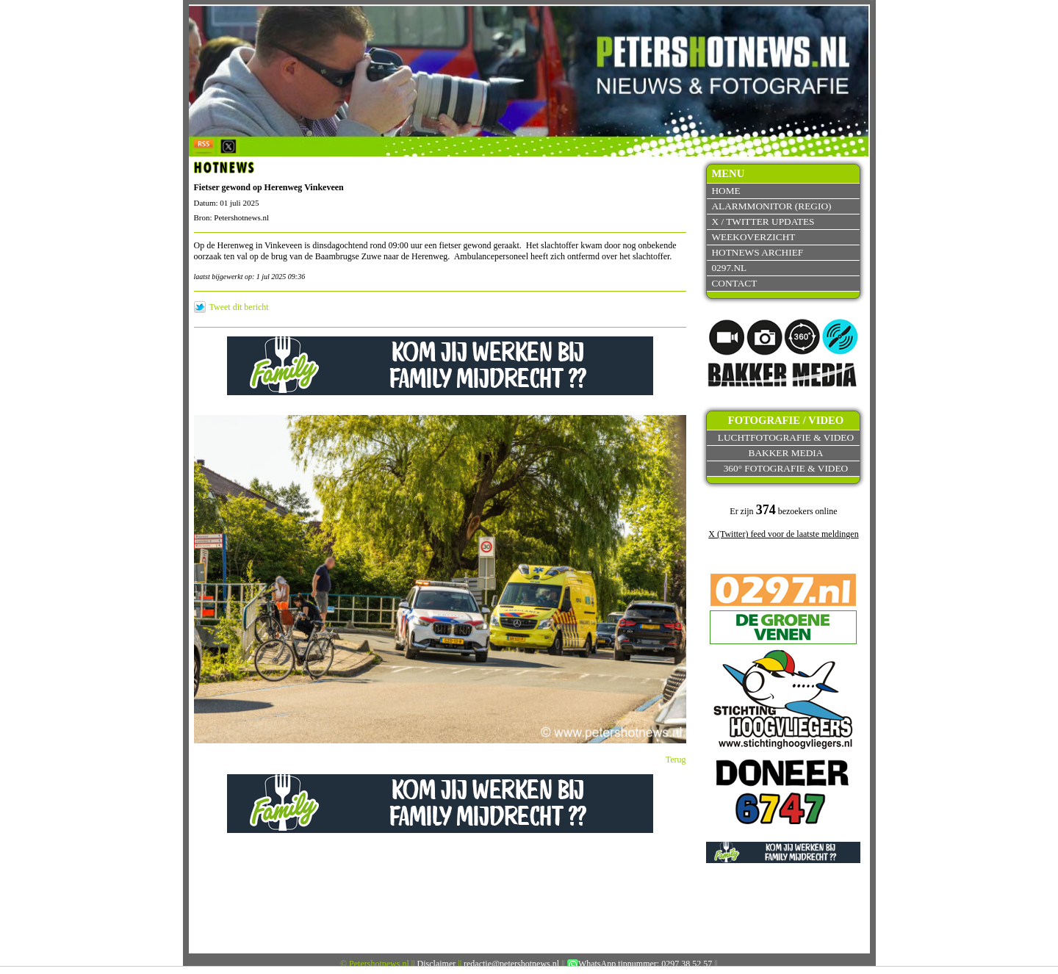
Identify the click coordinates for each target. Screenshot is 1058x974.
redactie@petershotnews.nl (511, 964)
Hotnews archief (757, 252)
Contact (734, 283)
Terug (676, 759)
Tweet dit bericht (239, 307)
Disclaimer (436, 964)
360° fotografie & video (786, 468)
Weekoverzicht (753, 236)
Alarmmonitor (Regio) (771, 206)
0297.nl (728, 267)
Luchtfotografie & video (786, 437)
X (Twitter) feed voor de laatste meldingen (783, 534)
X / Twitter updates (762, 221)
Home (725, 190)
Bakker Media (786, 452)
